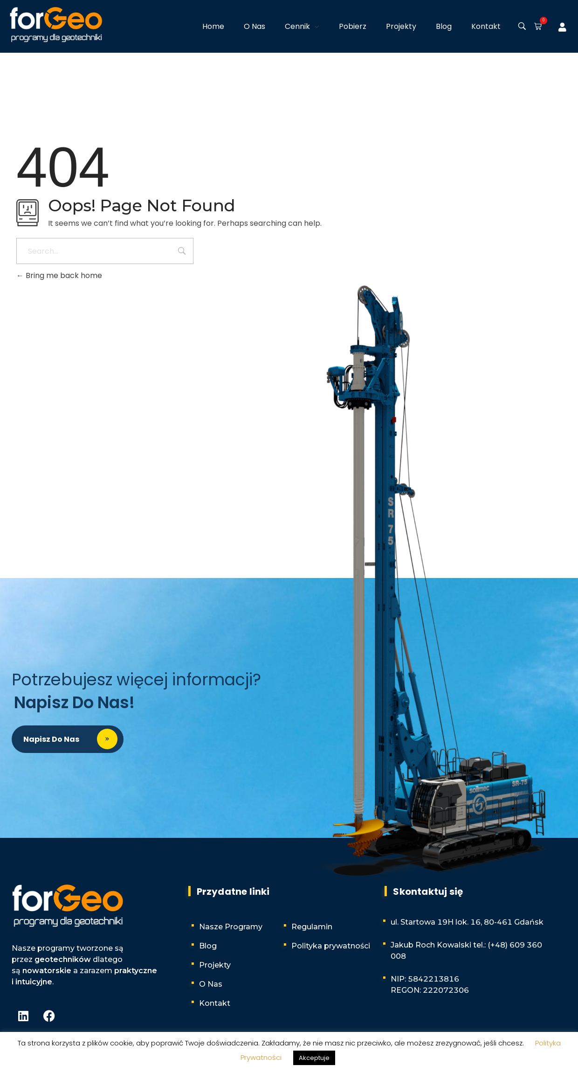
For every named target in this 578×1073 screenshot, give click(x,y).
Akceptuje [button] (314, 1057)
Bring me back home (59, 275)
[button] (536, 27)
